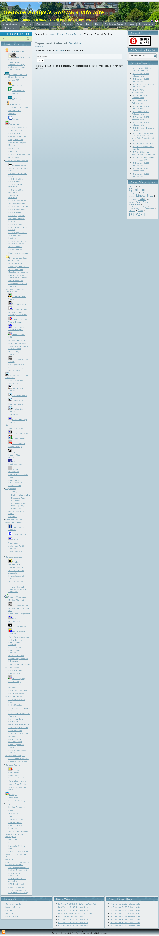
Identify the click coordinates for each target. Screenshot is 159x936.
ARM (10, 816)
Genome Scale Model (18, 762)
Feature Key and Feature (16, 161)
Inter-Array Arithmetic (18, 728)
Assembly (12, 492)
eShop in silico (10, 28)
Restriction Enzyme (19, 433)
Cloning (8, 425)
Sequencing (10, 489)
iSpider (11, 810)
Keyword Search (17, 396)
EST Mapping (14, 673)
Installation (13, 798)
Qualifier (75, 43)
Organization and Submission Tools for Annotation (17, 589)
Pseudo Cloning (15, 486)
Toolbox (13, 119)
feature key (134, 209)
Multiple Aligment (16, 600)
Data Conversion (15, 281)
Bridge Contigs (15, 447)
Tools (7, 804)
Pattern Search (17, 401)
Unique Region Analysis (19, 664)
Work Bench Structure (18, 107)
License (132, 199)
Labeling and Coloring (18, 340)
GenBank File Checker (18, 831)
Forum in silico (146, 24)
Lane (142, 199)
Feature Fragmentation (18, 206)
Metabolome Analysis (15, 756)
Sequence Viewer (18, 304)
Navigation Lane (15, 140)
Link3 (86, 931)
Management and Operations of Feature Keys (18, 168)
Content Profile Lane (17, 136)
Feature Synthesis (16, 209)
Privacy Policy (11, 916)
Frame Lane (13, 151)
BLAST (137, 214)
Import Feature (15, 247)
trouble (132, 186)
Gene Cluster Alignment (19, 614)
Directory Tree (14, 111)
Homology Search (16, 404)
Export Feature (15, 250)
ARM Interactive (15, 819)
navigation (133, 193)
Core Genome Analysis (18, 637)
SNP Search (13, 414)
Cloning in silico (15, 428)
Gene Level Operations (18, 724)
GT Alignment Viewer (17, 365)
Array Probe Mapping (17, 690)
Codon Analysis (17, 535)
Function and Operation (47, 24)
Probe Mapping (15, 705)
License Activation (15, 51)
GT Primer (15, 99)
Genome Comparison (16, 597)
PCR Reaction (16, 444)
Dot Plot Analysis (18, 626)
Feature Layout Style (17, 127)
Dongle (132, 211)
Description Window (17, 343)
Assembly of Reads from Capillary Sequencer (20, 506)
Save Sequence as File (18, 267)
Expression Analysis (14, 696)
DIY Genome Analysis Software (119, 24)
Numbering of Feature (18, 253)
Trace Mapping (16, 679)
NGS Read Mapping (17, 693)
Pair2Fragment (15, 823)
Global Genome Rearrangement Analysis (15, 642)
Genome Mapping (13, 667)
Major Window (14, 840)
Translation (13, 543)
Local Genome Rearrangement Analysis (15, 650)
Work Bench (12, 104)
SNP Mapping (14, 682)
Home (52, 34)
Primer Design (16, 438)
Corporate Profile (13, 904)
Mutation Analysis (16, 656)
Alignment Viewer (16, 887)
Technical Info (83, 24)
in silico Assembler (16, 807)
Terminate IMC (16, 91)
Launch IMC (13, 80)
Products (27, 24)
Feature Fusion (15, 212)
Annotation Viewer (18, 309)
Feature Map (12, 124)
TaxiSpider (13, 813)
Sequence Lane (15, 130)
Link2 (79, 931)
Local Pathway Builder (18, 759)
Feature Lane (14, 133)
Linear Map (145, 195)
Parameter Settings (17, 801)
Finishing (12, 517)
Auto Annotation (15, 567)
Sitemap (9, 913)
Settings (11, 795)
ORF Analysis (16, 540)
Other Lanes (14, 157)
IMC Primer (15, 85)
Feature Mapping (16, 224)
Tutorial (67, 24)
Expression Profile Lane (19, 154)
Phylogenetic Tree (18, 605)
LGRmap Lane (14, 148)
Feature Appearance (17, 233)
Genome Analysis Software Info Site (53, 12)
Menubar (12, 114)
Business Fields (12, 907)
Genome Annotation (14, 557)
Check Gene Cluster (17, 784)
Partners (9, 910)
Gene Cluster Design (17, 781)
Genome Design (12, 765)
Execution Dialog (16, 843)
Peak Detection (15, 731)
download (150, 209)
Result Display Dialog (18, 851)
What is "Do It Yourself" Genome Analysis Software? (16, 857)
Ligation (13, 452)
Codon (140, 211)
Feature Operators (16, 216)
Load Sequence (15, 263)
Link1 (73, 931)
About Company (10, 24)
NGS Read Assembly (20, 495)
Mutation (144, 193)
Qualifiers (59, 50)
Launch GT (13, 94)
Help (97, 24)
